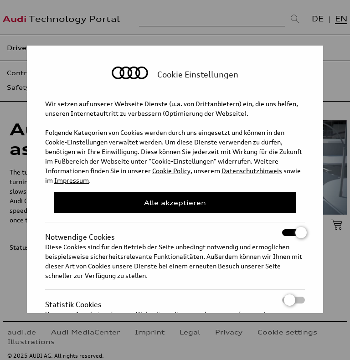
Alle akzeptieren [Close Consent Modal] (175, 202)
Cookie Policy (171, 171)
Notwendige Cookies (175, 232)
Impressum (71, 180)
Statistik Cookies (175, 300)
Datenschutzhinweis (251, 171)
